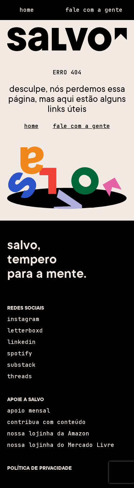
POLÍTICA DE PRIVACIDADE (39, 468)
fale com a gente (81, 126)
